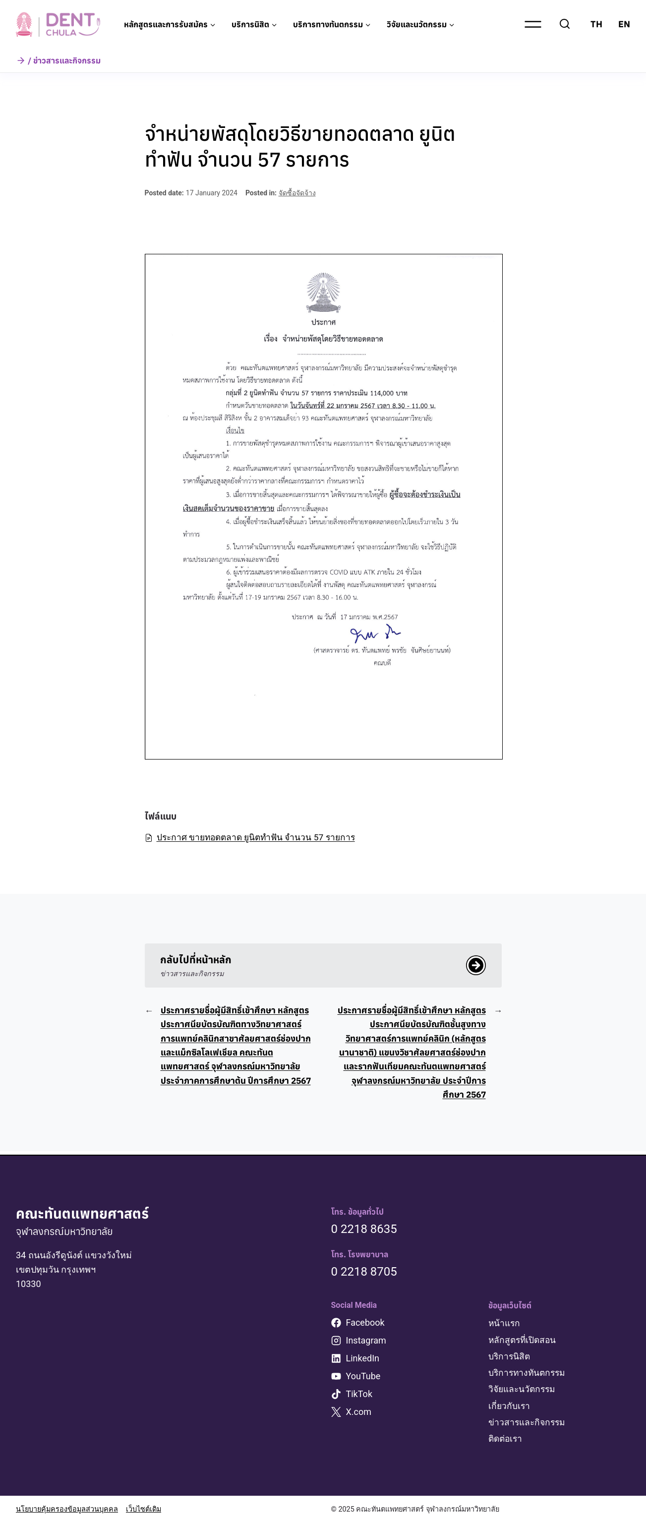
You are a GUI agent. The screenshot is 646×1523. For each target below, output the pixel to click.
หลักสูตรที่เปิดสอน (523, 1340)
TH (596, 24)
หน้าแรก (505, 1323)
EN (624, 24)
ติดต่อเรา (506, 1438)
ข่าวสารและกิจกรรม (528, 1422)
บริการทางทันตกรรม (528, 1372)
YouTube (363, 1376)
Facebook (365, 1323)
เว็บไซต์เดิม (143, 1509)
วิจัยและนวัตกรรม (523, 1389)
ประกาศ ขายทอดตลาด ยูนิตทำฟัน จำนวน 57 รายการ (254, 837)
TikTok (359, 1394)
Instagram (366, 1341)
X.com (359, 1412)
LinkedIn (363, 1358)
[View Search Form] (565, 24)
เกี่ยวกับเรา (509, 1406)
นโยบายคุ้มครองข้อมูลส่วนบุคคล (67, 1509)
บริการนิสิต (509, 1356)
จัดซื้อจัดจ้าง (297, 193)
